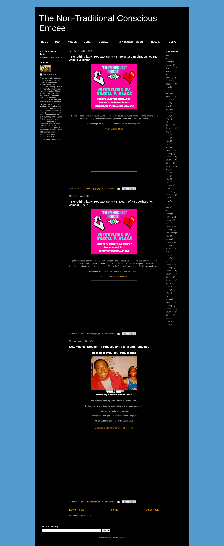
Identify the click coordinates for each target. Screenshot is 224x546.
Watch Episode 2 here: (114, 129)
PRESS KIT (156, 42)
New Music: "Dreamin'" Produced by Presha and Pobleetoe (109, 346)
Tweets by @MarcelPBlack (51, 57)
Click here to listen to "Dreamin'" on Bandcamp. (114, 428)
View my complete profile (50, 139)
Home (114, 509)
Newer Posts (76, 509)
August (168, 131)
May (167, 55)
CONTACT (104, 42)
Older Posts (152, 509)
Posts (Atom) (86, 515)
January (169, 65)
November (170, 68)
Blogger (123, 538)
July (167, 87)
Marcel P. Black (49, 74)
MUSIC (172, 42)
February (169, 78)
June (168, 90)
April (167, 58)
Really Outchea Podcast (130, 42)
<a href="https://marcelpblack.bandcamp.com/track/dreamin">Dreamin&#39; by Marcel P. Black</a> (114, 466)
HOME (44, 42)
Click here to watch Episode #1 (114, 277)
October (169, 112)
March (168, 62)
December (170, 84)
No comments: (108, 189)
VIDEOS (72, 42)
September (170, 128)
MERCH (88, 42)
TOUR (58, 42)
